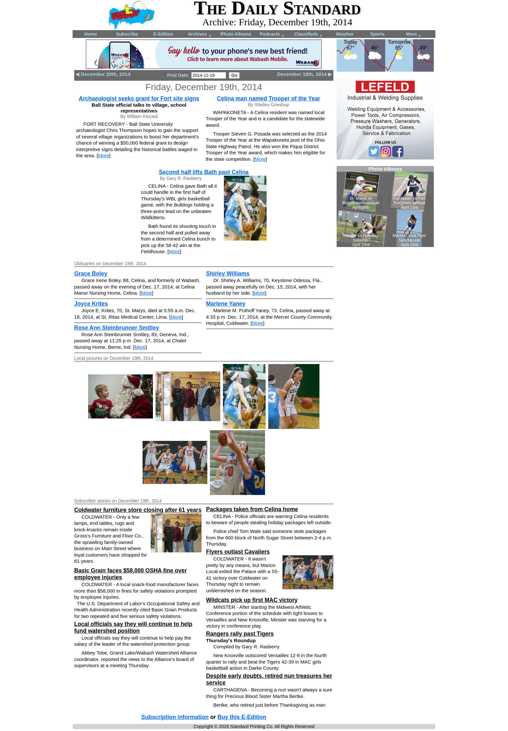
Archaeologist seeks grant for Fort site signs (139, 98)
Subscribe (127, 34)
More (413, 34)
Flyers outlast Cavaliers (238, 551)
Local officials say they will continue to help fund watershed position (133, 627)
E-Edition (163, 34)
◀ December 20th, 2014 (102, 74)
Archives (200, 34)
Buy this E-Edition (241, 717)
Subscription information (175, 717)
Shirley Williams (227, 273)
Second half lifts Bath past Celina (203, 172)
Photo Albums (236, 34)
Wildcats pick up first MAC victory (252, 600)
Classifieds (308, 34)
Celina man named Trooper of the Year (268, 98)
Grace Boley (90, 273)
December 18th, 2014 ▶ (304, 74)
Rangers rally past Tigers (240, 634)
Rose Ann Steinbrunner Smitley (116, 327)
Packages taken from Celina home (252, 509)
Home (91, 34)
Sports (377, 34)
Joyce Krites (91, 304)
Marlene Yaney (225, 304)
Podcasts (272, 34)
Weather (345, 34)
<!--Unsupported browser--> (385, 206)
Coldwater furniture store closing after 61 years (138, 510)
